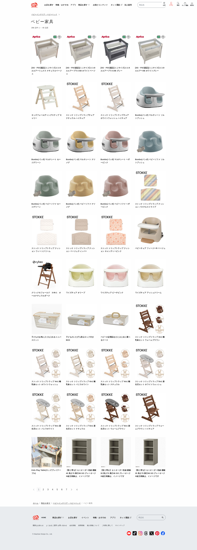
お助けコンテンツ (100, 5)
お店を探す (49, 5)
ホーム (35, 503)
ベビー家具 (88, 503)
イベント (85, 518)
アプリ (73, 5)
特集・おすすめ (62, 5)
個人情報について (93, 525)
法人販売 (128, 5)
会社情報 (72, 525)
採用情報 (81, 525)
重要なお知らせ (38, 525)
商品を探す (45, 503)
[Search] (151, 5)
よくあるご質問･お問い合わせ (56, 525)
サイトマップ (120, 525)
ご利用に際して (107, 525)
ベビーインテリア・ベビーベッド (44, 14)
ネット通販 (116, 5)
